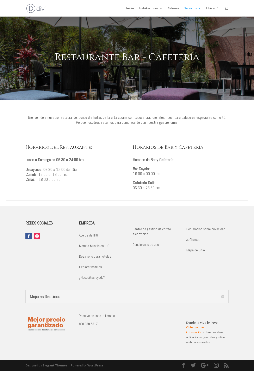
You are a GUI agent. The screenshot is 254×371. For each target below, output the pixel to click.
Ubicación (213, 8)
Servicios (190, 8)
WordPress (95, 365)
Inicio (130, 8)
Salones (173, 8)
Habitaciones (148, 8)
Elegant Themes (55, 365)
